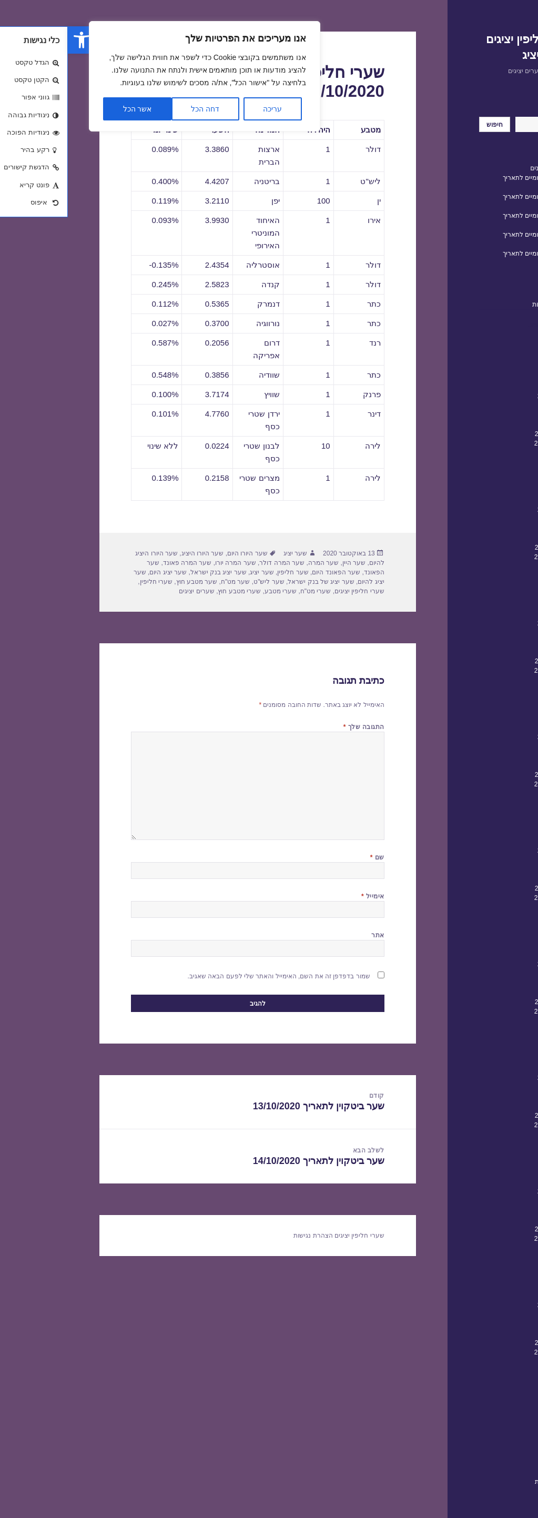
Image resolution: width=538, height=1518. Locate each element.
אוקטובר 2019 (486, 888)
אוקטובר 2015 (486, 1343)
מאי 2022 (493, 595)
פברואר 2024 (488, 396)
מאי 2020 (493, 822)
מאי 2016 (493, 1276)
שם (309, 857)
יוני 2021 (494, 699)
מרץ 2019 (493, 954)
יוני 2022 (494, 585)
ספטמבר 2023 (486, 443)
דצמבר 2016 (489, 1210)
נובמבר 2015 (488, 1333)
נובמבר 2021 (488, 651)
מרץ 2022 (493, 614)
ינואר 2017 (491, 1201)
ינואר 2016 (491, 1314)
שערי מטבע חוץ (171, 591)
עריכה (204, 109)
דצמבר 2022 (489, 528)
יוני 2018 (494, 1040)
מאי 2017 (493, 1163)
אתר (309, 935)
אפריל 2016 (489, 1286)
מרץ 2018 (493, 1068)
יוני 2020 (494, 812)
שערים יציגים (128, 591)
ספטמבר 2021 (486, 670)
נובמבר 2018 (488, 992)
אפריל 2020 (489, 831)
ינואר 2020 (491, 860)
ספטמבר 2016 (486, 1238)
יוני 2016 (494, 1267)
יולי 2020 (494, 803)
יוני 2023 (494, 471)
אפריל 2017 (489, 1172)
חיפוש (498, 112)
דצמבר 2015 (489, 1324)
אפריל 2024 (489, 377)
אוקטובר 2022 (486, 547)
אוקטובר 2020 (486, 774)
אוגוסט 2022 (489, 566)
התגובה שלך (296, 727)
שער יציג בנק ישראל (151, 572)
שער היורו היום (179, 553)
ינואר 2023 (491, 519)
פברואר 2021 (488, 737)
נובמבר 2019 (488, 879)
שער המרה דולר (214, 562)
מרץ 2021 (493, 727)
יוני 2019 (494, 926)
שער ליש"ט (201, 581)
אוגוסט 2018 (489, 1021)
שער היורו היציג (135, 553)
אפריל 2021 (489, 718)
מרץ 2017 (493, 1182)
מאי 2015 (493, 1390)
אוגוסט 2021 (489, 680)
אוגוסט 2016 (489, 1248)
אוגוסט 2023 (489, 453)
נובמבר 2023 (488, 424)
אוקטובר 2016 (486, 1229)
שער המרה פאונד (119, 562)
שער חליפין (224, 572)
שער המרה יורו (167, 562)
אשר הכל (69, 109)
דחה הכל (137, 109)
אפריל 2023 (489, 490)
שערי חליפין (489, 1440)
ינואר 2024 (491, 405)
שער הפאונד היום (268, 572)
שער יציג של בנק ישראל (253, 581)
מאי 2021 (493, 708)
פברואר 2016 (488, 1305)
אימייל (305, 896)
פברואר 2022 (488, 623)
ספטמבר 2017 (486, 1125)
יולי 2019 (494, 916)
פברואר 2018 (488, 1077)
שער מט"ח (167, 581)
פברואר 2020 (488, 850)
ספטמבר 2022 (486, 557)
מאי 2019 (493, 935)
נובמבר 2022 (488, 538)
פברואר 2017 (488, 1191)
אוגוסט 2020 (489, 793)
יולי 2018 (494, 1030)
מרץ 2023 (493, 500)
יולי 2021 (494, 689)
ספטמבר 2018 (486, 1011)
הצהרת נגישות (486, 1481)
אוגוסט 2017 (489, 1134)
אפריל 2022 (489, 604)
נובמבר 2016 (488, 1219)
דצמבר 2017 (489, 1096)
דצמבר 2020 (489, 756)
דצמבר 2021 (489, 642)
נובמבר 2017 (488, 1106)
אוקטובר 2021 (486, 661)
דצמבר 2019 (489, 869)
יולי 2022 (494, 576)
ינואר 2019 (491, 973)
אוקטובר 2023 (486, 434)
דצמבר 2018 (489, 983)
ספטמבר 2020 (486, 784)
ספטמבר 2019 (486, 898)
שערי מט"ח (247, 591)
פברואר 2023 (488, 509)
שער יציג (227, 553)
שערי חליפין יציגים (292, 591)
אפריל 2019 (489, 945)
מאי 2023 (493, 481)
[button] (13, 40)
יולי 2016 (494, 1257)
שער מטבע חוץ (129, 581)
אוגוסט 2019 (489, 907)
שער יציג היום (100, 572)
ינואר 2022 (491, 632)
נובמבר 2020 (488, 765)
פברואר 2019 (488, 964)
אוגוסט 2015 (489, 1361)
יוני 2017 (494, 1153)
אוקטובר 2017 (486, 1115)
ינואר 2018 (491, 1087)
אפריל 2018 (489, 1058)
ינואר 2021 (491, 746)
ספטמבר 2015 (486, 1352)
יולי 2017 (494, 1144)
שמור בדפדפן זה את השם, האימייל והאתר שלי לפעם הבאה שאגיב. (211, 976)
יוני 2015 (494, 1380)
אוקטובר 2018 (486, 1002)
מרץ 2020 (493, 841)
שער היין (286, 562)
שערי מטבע (213, 591)
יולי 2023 (494, 462)
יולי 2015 (494, 1371)
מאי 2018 (493, 1049)
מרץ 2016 (493, 1295)
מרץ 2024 (493, 386)
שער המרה (255, 562)
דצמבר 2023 (489, 415)
